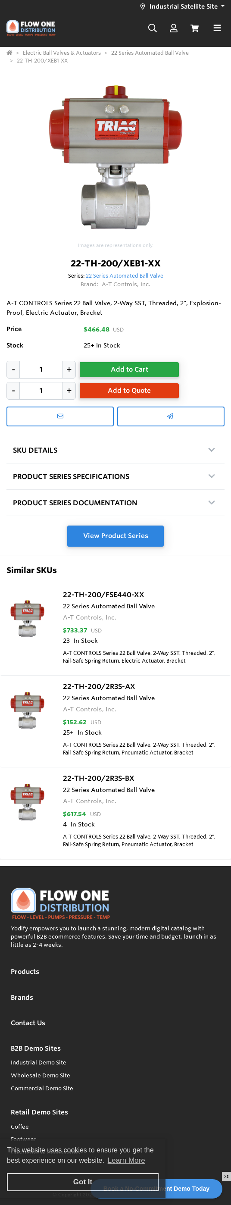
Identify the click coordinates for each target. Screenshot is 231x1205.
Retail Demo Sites (39, 1112)
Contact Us (28, 1023)
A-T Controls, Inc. (126, 284)
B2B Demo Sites (36, 1048)
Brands (22, 997)
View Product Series (115, 536)
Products (25, 971)
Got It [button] (82, 1182)
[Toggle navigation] (217, 28)
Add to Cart (129, 369)
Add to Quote (129, 390)
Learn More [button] (126, 1160)
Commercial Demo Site (42, 1088)
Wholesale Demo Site (40, 1075)
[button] (181, 6)
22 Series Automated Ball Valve (124, 275)
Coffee (20, 1126)
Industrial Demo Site (38, 1062)
